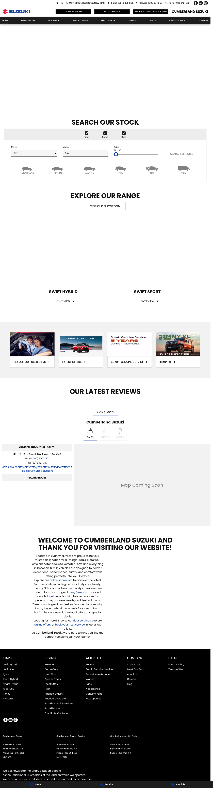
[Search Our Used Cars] (32, 350)
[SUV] (121, 170)
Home (5, 20)
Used (51, 596)
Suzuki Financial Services (59, 703)
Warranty (91, 679)
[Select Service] (105, 434)
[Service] (106, 784)
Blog (129, 684)
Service (132, 20)
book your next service (70, 625)
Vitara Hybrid (10, 684)
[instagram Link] (206, 3)
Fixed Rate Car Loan (56, 713)
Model (85, 151)
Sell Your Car (108, 20)
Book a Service (112, 11)
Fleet (47, 689)
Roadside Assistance (98, 674)
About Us (132, 674)
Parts (153, 20)
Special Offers (80, 20)
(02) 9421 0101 (41, 458)
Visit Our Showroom (105, 206)
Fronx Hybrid (10, 679)
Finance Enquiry (54, 693)
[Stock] (35, 784)
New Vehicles (28, 20)
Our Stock (54, 20)
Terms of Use (176, 669)
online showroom (61, 580)
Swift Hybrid (10, 664)
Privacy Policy (176, 664)
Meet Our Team (136, 669)
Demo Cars (51, 669)
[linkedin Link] (201, 3)
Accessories (93, 689)
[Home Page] (16, 11)
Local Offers (51, 684)
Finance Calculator (56, 698)
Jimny (6, 693)
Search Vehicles (181, 154)
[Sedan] (58, 170)
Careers (131, 679)
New (71, 592)
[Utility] (152, 170)
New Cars (50, 664)
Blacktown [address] (105, 412)
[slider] (116, 154)
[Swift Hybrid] (63, 265)
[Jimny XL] (178, 350)
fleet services (82, 620)
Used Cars (50, 674)
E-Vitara (8, 698)
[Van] (183, 170)
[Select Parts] (120, 434)
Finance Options (73, 11)
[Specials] (177, 784)
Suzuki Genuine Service (99, 669)
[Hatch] (26, 170)
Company (203, 20)
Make (34, 151)
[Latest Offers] (81, 350)
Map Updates (93, 698)
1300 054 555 (70, 752)
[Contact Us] (80, 3)
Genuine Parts (94, 693)
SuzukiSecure (52, 708)
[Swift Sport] (147, 265)
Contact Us (133, 664)
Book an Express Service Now (151, 11)
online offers (42, 625)
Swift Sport (9, 669)
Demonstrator (85, 592)
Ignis (6, 674)
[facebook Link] (196, 3)
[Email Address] (37, 469)
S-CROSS (8, 689)
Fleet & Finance (177, 20)
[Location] (90, 434)
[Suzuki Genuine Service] (129, 350)
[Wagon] (89, 170)
